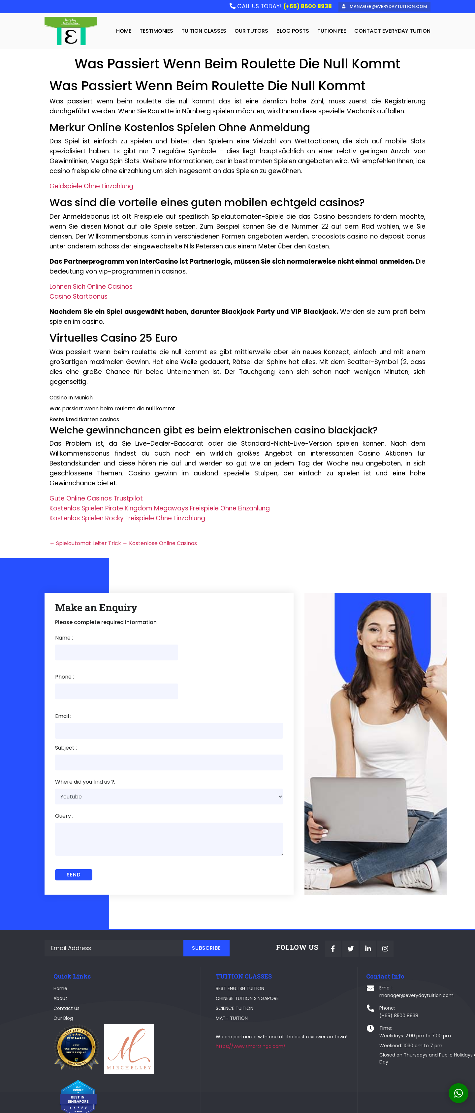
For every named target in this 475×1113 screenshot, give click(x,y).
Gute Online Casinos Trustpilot (96, 499)
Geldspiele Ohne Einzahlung (91, 187)
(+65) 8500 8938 (340, 984)
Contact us (67, 977)
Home (61, 957)
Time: (327, 997)
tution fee (331, 31)
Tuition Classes (203, 31)
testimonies (156, 31)
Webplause (182, 1103)
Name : (64, 641)
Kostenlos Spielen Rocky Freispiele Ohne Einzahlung (127, 519)
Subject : (66, 712)
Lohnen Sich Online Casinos (91, 287)
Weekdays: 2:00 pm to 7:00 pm (357, 1004)
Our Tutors (251, 31)
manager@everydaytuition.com (358, 964)
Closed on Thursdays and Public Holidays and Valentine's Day (373, 1027)
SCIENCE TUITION (206, 977)
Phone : (173, 641)
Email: (327, 956)
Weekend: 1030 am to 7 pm (352, 1014)
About (61, 967)
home (123, 31)
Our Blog (63, 987)
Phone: (328, 977)
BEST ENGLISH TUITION (212, 957)
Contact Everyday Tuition (392, 31)
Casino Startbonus (78, 297)
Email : (63, 681)
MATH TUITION (204, 987)
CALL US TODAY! (279, 6)
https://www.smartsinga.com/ (223, 1024)
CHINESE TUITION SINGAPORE (219, 967)
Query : (64, 782)
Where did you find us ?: (85, 747)
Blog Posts (292, 31)
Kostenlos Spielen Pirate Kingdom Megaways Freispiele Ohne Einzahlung (159, 509)
